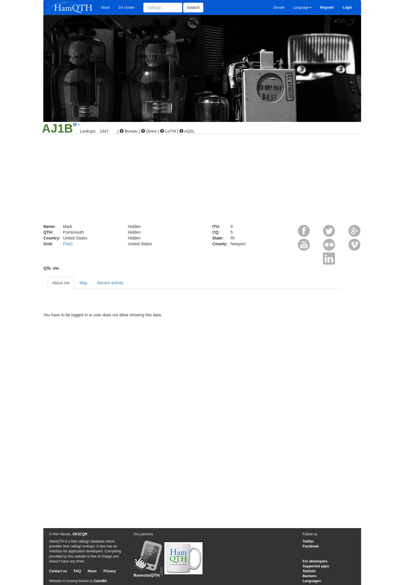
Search (193, 7)
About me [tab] (61, 283)
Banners (310, 576)
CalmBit (100, 581)
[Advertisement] (208, 180)
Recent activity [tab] (110, 283)
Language (302, 7)
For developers (315, 561)
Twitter (308, 541)
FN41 (68, 244)
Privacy (109, 571)
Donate (279, 7)
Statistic (309, 571)
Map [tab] (83, 283)
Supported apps (316, 566)
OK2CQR (80, 534)
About (105, 7)
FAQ (77, 571)
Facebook (311, 546)
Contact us (58, 571)
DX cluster (126, 7)
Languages (312, 581)
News (92, 571)
